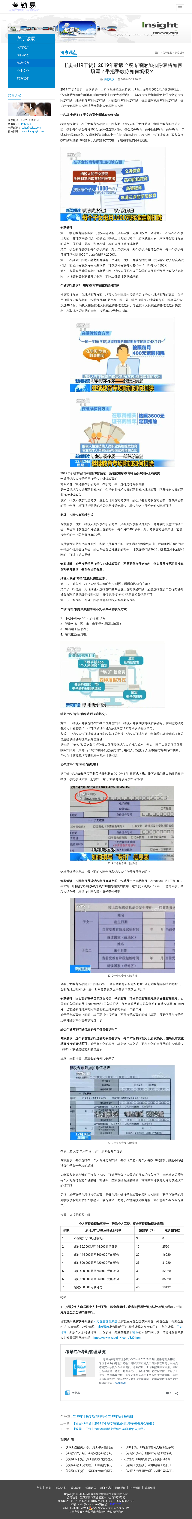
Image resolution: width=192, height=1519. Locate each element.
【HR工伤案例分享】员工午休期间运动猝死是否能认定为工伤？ (90, 1447)
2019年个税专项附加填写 (90, 1416)
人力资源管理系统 (105, 1321)
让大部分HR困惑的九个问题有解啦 (147, 1459)
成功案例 (75, 1487)
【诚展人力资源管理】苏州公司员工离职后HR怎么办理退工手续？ (150, 1471)
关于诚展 (135, 1487)
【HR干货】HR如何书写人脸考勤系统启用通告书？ (150, 1447)
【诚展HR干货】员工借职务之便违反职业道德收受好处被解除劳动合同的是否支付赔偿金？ (90, 1459)
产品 (39, 1487)
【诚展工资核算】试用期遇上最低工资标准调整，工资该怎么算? (150, 1465)
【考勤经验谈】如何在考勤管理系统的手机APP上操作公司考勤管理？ (150, 1453)
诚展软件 (150, 1487)
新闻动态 (23, 55)
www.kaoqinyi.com (33, 131)
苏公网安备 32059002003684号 (110, 1507)
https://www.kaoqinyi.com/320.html (117, 1337)
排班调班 (103, 1327)
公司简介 (23, 47)
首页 (157, 52)
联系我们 (23, 78)
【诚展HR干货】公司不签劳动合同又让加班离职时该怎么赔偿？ (90, 1471)
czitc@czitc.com (31, 127)
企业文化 (23, 71)
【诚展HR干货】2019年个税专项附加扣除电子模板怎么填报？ (113, 1423)
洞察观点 (109, 79)
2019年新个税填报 (120, 1416)
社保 (135, 1332)
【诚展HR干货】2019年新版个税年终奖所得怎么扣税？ (109, 1429)
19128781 (26, 123)
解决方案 (61, 1487)
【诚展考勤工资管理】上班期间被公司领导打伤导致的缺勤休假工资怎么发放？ (90, 1465)
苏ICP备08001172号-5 (75, 1507)
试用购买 (91, 1487)
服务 (48, 1487)
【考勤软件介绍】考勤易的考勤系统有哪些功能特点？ (90, 1453)
